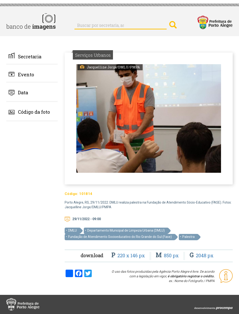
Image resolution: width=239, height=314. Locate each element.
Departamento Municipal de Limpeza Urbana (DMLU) (126, 230)
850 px (168, 255)
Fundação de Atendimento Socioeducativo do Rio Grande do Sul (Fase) (120, 237)
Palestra (188, 237)
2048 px (202, 255)
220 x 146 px (128, 255)
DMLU (72, 230)
